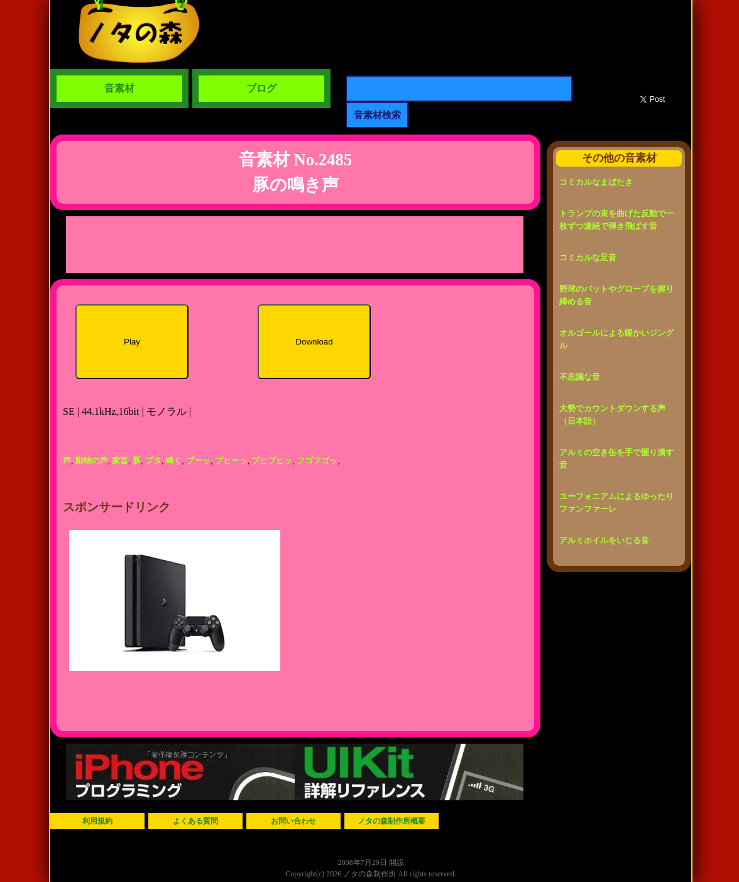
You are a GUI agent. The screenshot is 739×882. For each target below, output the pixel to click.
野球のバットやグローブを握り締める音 (616, 295)
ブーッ (198, 460)
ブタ (153, 460)
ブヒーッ (231, 460)
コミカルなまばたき (596, 182)
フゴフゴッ (317, 460)
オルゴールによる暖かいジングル (616, 339)
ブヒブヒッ (271, 460)
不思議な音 (579, 377)
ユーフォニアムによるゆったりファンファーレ (616, 503)
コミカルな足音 (587, 257)
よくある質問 (195, 821)
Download (313, 341)
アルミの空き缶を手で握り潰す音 (616, 459)
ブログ (261, 88)
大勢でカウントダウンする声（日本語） (612, 415)
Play (132, 341)
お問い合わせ (293, 821)
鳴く (173, 460)
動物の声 (91, 460)
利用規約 (97, 821)
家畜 (120, 460)
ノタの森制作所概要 (391, 821)
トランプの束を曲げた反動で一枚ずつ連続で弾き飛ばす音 (616, 220)
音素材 (119, 88)
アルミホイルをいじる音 (604, 540)
